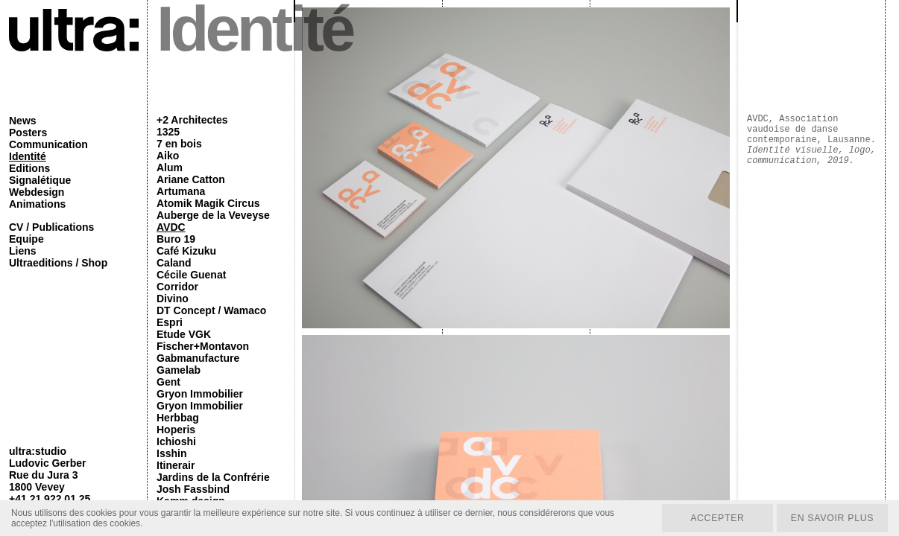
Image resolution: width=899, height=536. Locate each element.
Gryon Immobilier (200, 394)
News (23, 121)
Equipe (26, 239)
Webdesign (36, 192)
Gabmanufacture (198, 358)
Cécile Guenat (191, 275)
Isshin (171, 453)
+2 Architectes (192, 120)
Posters (28, 132)
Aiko (168, 156)
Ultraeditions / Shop (58, 263)
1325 (168, 132)
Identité (27, 156)
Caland (174, 263)
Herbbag (178, 418)
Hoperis (176, 430)
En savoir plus (831, 517)
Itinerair (176, 465)
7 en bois (179, 144)
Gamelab (179, 370)
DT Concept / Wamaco (211, 310)
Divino (173, 298)
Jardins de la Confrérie (213, 477)
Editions (29, 168)
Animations (37, 204)
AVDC (171, 227)
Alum (170, 167)
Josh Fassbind (193, 489)
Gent (168, 382)
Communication (48, 144)
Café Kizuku (186, 251)
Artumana (181, 191)
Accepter (714, 517)
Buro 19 (176, 239)
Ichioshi (176, 441)
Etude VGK (184, 334)
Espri (170, 322)
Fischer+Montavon (203, 346)
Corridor (177, 287)
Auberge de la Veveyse (213, 215)
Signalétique (40, 180)
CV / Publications (51, 227)
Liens (23, 251)
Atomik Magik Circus (208, 203)
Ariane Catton (191, 179)
